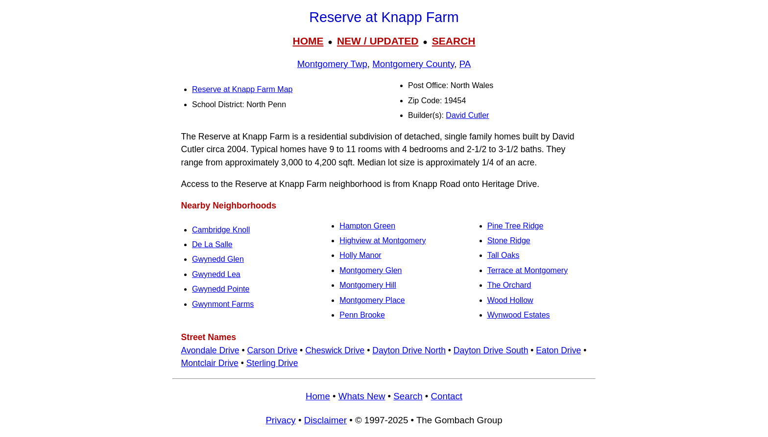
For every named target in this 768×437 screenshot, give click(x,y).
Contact (446, 396)
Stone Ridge (508, 240)
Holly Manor (360, 255)
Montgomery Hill (367, 285)
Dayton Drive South (491, 350)
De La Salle (212, 244)
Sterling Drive (272, 363)
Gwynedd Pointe (220, 289)
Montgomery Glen (370, 270)
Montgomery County (413, 64)
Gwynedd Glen (218, 259)
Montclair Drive (210, 363)
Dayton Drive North (409, 350)
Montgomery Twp (332, 64)
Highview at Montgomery (382, 240)
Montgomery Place (372, 300)
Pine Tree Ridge (515, 226)
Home (318, 396)
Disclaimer (325, 420)
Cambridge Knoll (221, 230)
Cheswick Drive (334, 350)
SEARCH (454, 40)
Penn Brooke (362, 315)
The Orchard (509, 285)
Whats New (361, 396)
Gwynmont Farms (223, 304)
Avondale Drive (210, 350)
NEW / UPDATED (377, 40)
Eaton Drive (558, 350)
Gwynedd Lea (216, 274)
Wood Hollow (510, 300)
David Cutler (467, 115)
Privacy (280, 420)
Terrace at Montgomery (527, 270)
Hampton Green (367, 226)
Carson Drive (272, 350)
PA (465, 64)
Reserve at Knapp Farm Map (242, 89)
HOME (307, 40)
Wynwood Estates (518, 315)
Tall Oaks (503, 255)
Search (407, 396)
